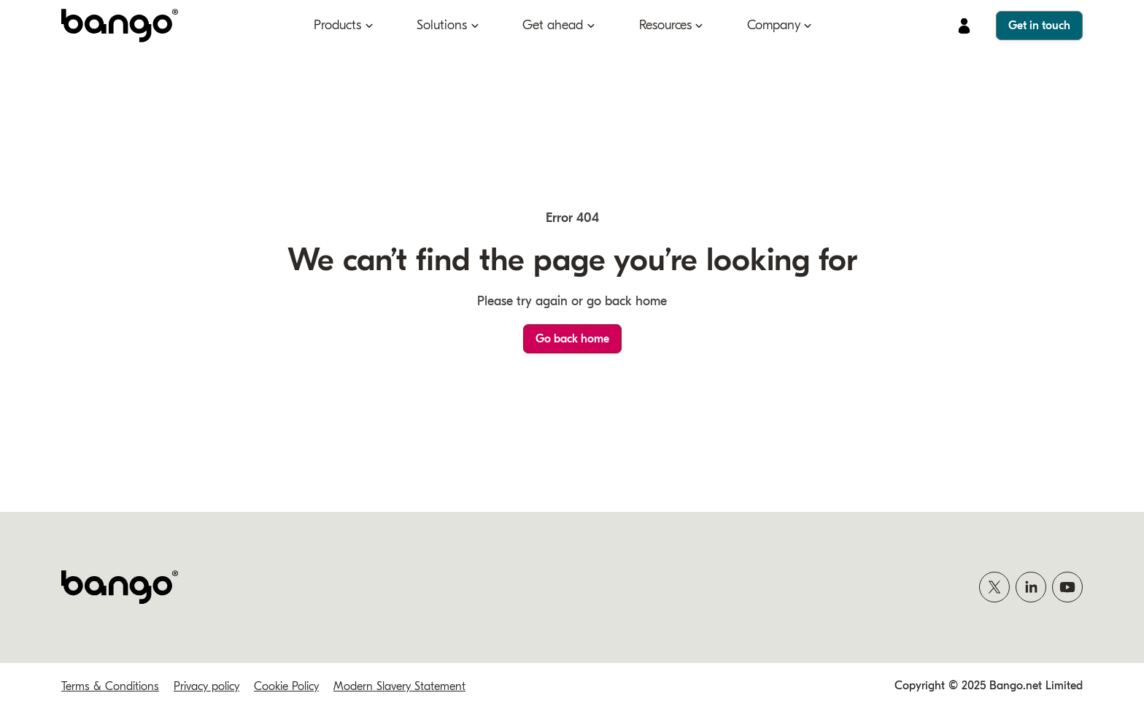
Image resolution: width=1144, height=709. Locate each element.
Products (337, 25)
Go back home (572, 338)
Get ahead (552, 25)
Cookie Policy (286, 686)
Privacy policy (206, 686)
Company (773, 25)
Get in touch (1039, 25)
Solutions (442, 25)
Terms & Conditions (110, 686)
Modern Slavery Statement (399, 686)
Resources (665, 25)
